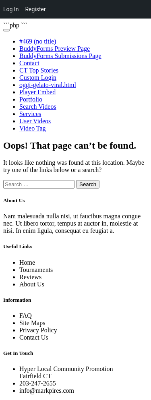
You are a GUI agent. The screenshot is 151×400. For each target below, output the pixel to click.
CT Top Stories (38, 70)
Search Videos (37, 106)
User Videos (35, 121)
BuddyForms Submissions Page (60, 55)
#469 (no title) (37, 41)
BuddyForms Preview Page (54, 48)
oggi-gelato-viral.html (47, 84)
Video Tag (32, 128)
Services (30, 113)
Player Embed (37, 92)
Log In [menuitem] (11, 9)
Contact (29, 63)
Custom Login (37, 77)
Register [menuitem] (35, 9)
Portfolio (30, 99)
